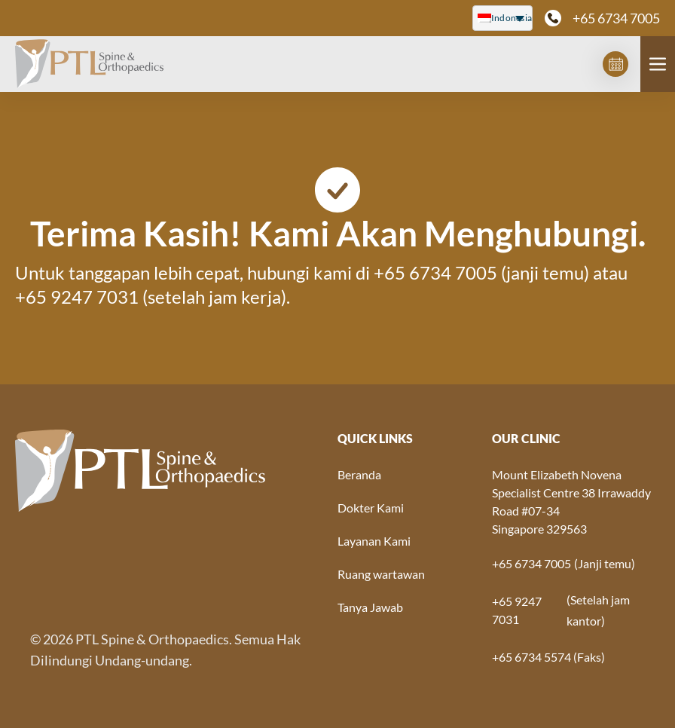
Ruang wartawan (381, 574)
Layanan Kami (374, 541)
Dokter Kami (371, 507)
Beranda (359, 474)
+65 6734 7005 (616, 18)
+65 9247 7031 (77, 296)
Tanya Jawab (370, 607)
